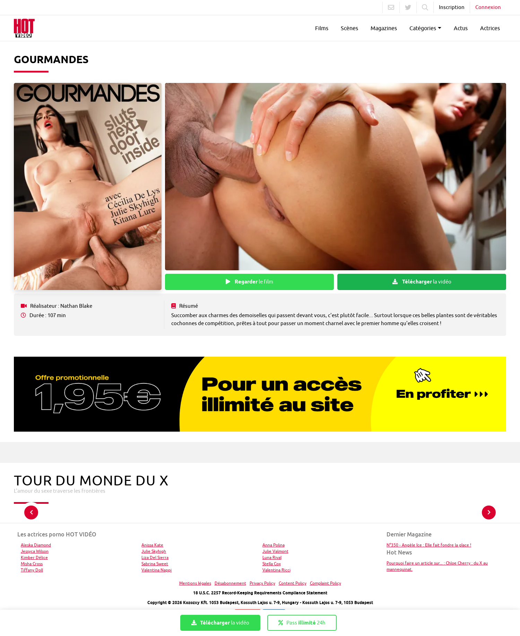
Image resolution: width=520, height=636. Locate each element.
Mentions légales (195, 583)
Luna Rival (271, 557)
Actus (461, 28)
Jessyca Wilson (35, 551)
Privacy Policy (262, 583)
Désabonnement (230, 583)
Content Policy (292, 583)
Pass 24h (302, 623)
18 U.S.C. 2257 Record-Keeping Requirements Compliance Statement (260, 592)
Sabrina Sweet (154, 563)
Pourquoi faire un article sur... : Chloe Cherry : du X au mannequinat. (437, 566)
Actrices (490, 28)
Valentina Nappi (156, 570)
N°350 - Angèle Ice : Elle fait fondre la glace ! (429, 545)
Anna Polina (273, 545)
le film (249, 282)
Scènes (349, 28)
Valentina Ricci (276, 570)
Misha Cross (32, 563)
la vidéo (421, 282)
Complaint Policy (325, 583)
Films (321, 28)
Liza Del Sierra (154, 557)
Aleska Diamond (36, 545)
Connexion (488, 7)
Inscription (452, 7)
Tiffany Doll (32, 570)
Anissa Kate (152, 545)
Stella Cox (271, 563)
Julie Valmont (275, 551)
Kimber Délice (34, 557)
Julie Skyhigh (153, 551)
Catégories (422, 28)
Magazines (384, 28)
